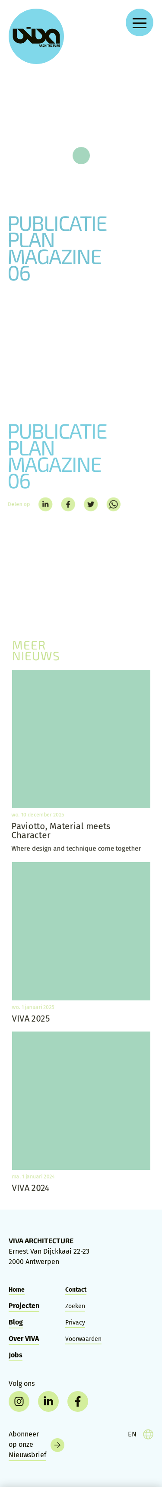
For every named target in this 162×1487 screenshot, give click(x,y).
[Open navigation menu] (139, 22)
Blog (16, 1322)
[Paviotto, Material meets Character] (81, 761)
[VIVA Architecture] (36, 36)
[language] (140, 1434)
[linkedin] (43, 504)
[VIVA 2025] (81, 942)
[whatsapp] (115, 504)
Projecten (24, 1306)
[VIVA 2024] (81, 1112)
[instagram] (19, 1401)
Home (17, 1289)
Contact (75, 1289)
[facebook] (67, 504)
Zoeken (75, 1306)
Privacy (75, 1322)
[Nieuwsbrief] (36, 1445)
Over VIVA (24, 1338)
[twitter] (91, 504)
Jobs (15, 1355)
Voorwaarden (83, 1339)
